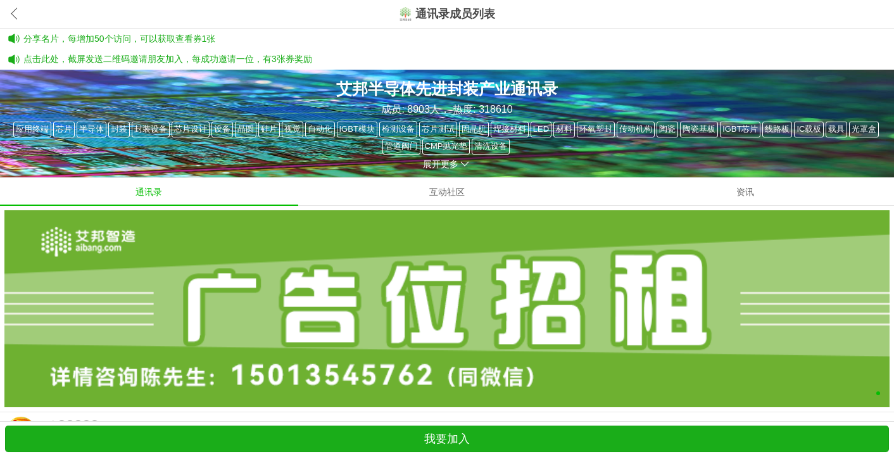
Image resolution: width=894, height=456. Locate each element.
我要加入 (447, 439)
